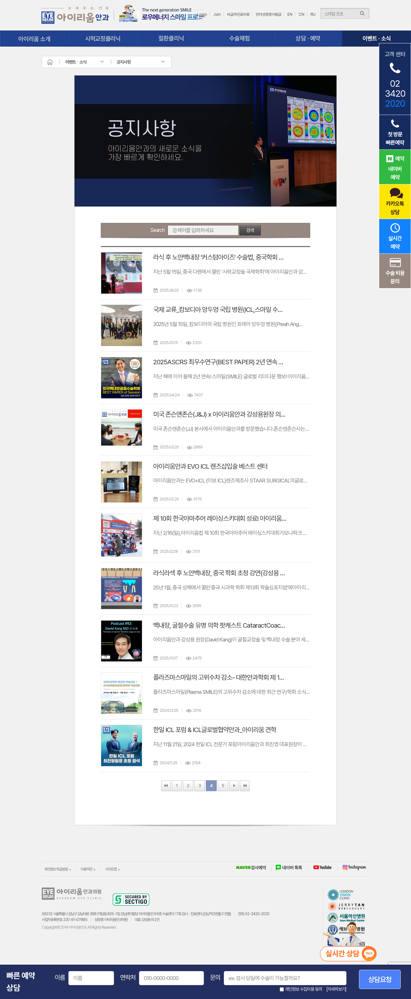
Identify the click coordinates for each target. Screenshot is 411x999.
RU (313, 14)
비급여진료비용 (238, 14)
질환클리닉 (171, 38)
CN (301, 14)
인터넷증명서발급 (268, 14)
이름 (60, 977)
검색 (250, 230)
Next (234, 786)
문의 (215, 977)
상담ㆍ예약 (308, 38)
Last (244, 786)
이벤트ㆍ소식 (376, 38)
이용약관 (86, 869)
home (55, 62)
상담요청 (379, 979)
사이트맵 (111, 869)
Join (217, 14)
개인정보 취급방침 (56, 869)
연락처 (128, 977)
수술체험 (240, 38)
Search (157, 230)
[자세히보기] (336, 989)
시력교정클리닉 (102, 38)
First (166, 786)
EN (290, 14)
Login (202, 14)
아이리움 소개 (34, 38)
